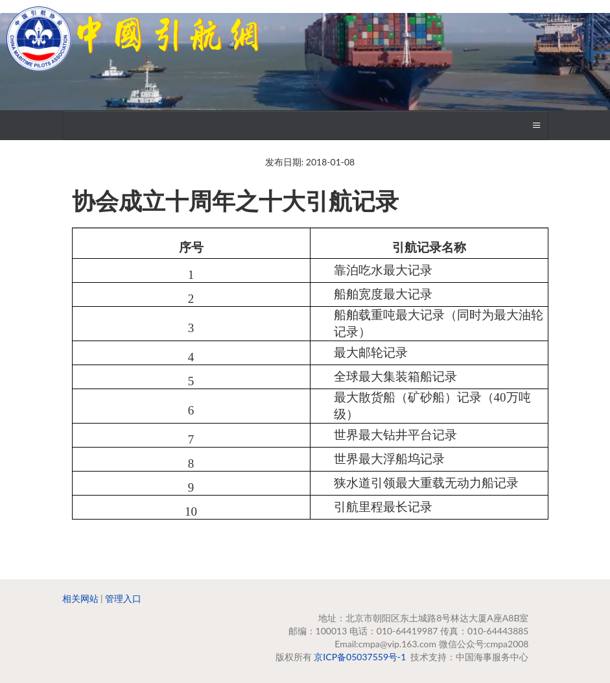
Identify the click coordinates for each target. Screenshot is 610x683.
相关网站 (80, 598)
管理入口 (123, 598)
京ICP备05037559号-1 (360, 656)
